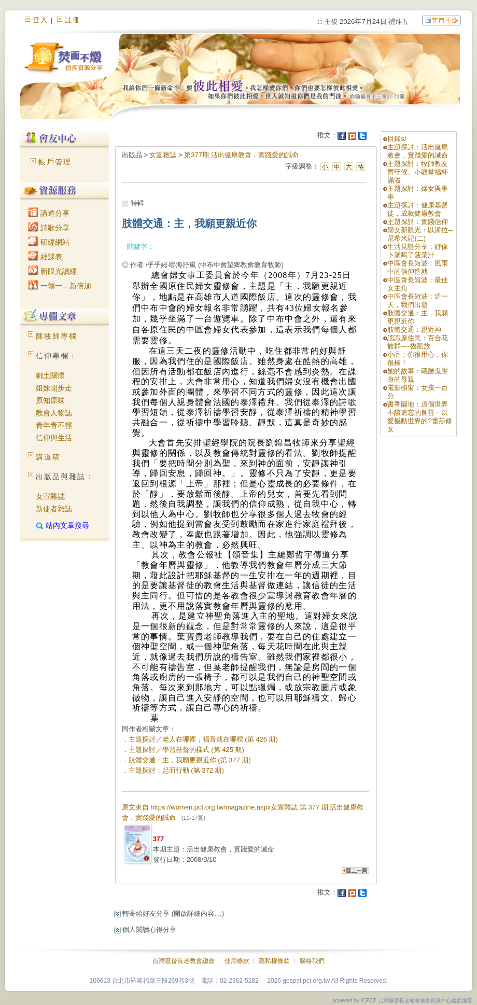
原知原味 (50, 400)
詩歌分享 (48, 228)
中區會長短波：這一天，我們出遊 (417, 300)
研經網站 (48, 242)
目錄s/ (396, 139)
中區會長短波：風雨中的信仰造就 (417, 267)
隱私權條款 (274, 961)
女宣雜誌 (50, 496)
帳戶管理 (55, 162)
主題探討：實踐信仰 (417, 222)
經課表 (45, 257)
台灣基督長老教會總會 (183, 961)
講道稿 (48, 457)
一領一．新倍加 (59, 286)
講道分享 (48, 213)
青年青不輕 (54, 425)
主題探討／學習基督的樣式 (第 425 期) (186, 749)
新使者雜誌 (54, 509)
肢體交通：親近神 (414, 329)
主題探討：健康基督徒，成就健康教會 (417, 209)
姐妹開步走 (54, 388)
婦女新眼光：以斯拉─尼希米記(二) (420, 234)
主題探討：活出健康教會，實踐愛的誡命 (417, 151)
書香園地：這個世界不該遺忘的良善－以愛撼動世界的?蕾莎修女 (419, 416)
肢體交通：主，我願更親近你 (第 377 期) (190, 760)
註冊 (72, 20)
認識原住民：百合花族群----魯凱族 (417, 342)
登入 (40, 20)
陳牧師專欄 (56, 336)
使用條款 (237, 961)
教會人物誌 (54, 413)
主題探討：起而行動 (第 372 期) (176, 770)
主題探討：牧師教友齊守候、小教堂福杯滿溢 (417, 172)
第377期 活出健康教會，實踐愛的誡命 (241, 155)
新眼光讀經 (52, 271)
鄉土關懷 (50, 375)
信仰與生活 (54, 438)
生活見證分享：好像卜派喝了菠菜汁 (417, 251)
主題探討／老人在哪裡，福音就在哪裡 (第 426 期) (203, 739)
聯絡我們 (312, 961)
